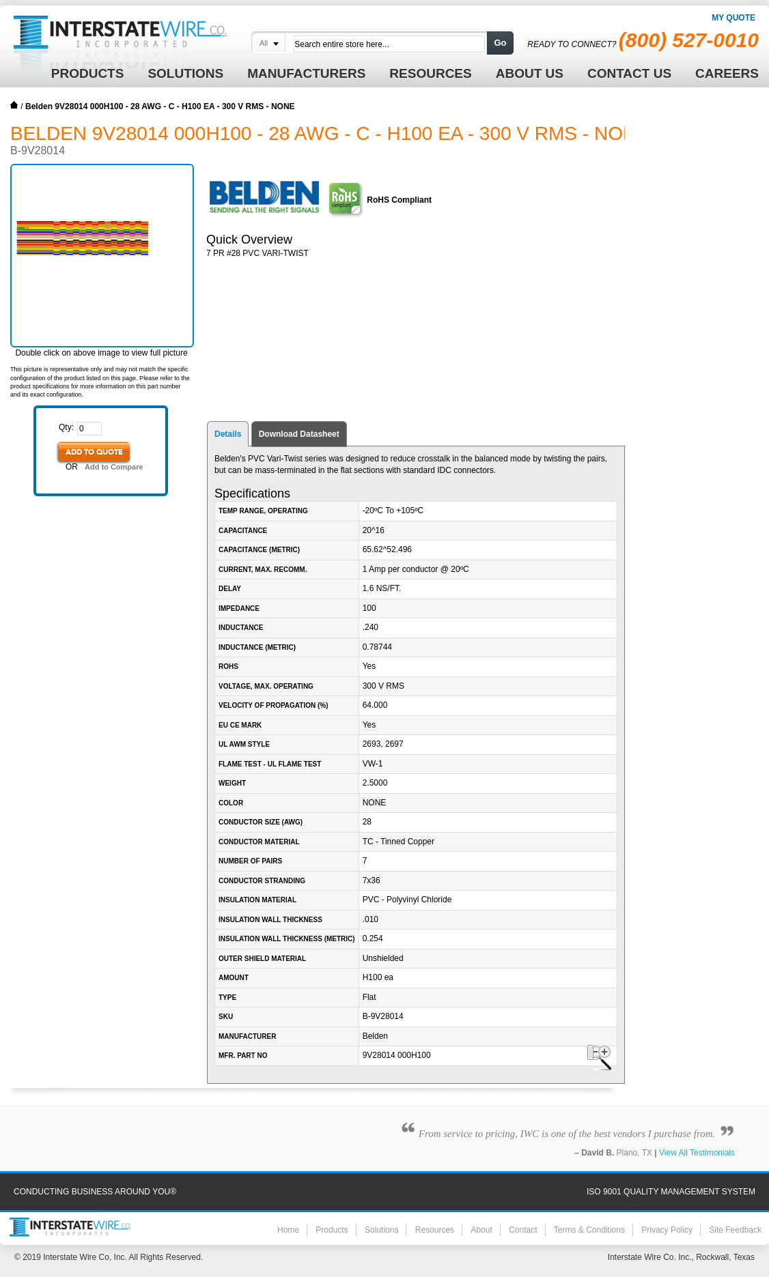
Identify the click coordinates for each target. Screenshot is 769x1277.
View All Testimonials (697, 1153)
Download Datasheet (299, 434)
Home (14, 105)
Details (227, 434)
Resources (434, 1230)
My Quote (733, 18)
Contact (523, 1230)
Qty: (66, 427)
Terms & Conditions (589, 1230)
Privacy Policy (667, 1230)
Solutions (381, 1230)
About (481, 1230)
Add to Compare (114, 467)
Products (332, 1230)
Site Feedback (735, 1230)
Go (500, 43)
